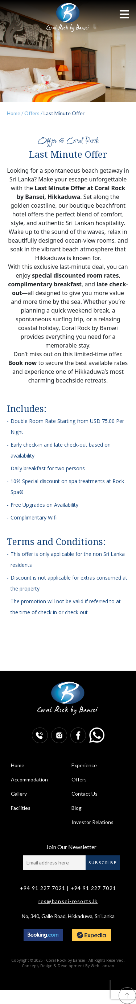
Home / (15, 113)
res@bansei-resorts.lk (68, 901)
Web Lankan (102, 965)
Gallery (19, 794)
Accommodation (29, 779)
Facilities (20, 808)
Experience (84, 765)
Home (17, 765)
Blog (76, 808)
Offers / (32, 113)
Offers (79, 779)
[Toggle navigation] (124, 14)
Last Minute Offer (63, 113)
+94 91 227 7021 (42, 888)
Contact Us (84, 794)
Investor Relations (92, 822)
